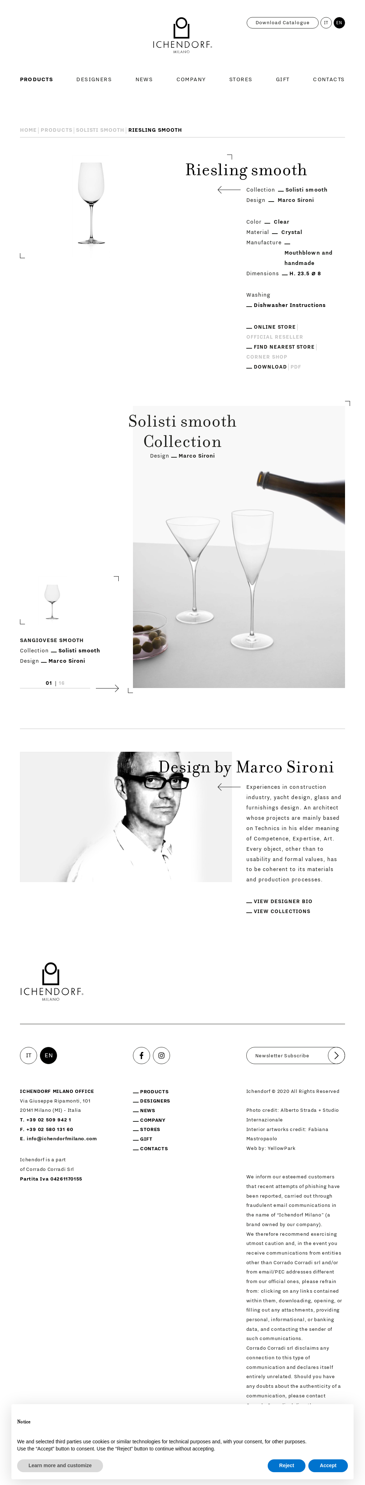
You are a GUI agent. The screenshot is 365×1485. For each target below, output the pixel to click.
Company (191, 79)
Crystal (291, 232)
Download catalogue (283, 23)
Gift (283, 79)
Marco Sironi (296, 200)
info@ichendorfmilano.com (62, 1139)
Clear (281, 222)
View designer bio (283, 901)
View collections (282, 911)
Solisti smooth (100, 130)
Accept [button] (328, 1465)
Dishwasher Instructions (290, 305)
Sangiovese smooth (52, 641)
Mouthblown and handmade (308, 258)
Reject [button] (286, 1465)
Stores (241, 79)
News (144, 79)
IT (326, 22)
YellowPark (282, 1148)
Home (28, 130)
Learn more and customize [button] (60, 1465)
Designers (94, 79)
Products (36, 79)
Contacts (329, 79)
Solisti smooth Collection (182, 433)
